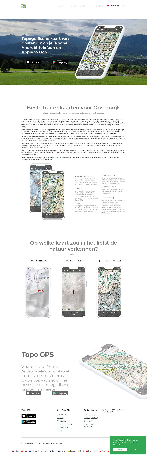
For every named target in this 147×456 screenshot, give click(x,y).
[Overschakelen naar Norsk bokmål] (92, 451)
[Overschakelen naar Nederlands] (34, 451)
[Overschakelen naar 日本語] (80, 451)
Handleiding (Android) (91, 418)
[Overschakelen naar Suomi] (53, 451)
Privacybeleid (61, 421)
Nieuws (83, 6)
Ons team (60, 418)
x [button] (144, 437)
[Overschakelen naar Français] (62, 451)
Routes (59, 431)
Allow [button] (120, 449)
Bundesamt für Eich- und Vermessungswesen (56, 157)
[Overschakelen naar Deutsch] (71, 451)
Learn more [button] (116, 444)
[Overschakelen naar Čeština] (15, 451)
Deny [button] (135, 449)
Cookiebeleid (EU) (63, 427)
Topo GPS (61, 6)
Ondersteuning (97, 6)
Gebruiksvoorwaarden (64, 424)
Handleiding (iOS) (89, 415)
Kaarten (73, 6)
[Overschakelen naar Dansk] (24, 451)
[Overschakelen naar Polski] (103, 451)
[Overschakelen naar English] (44, 451)
